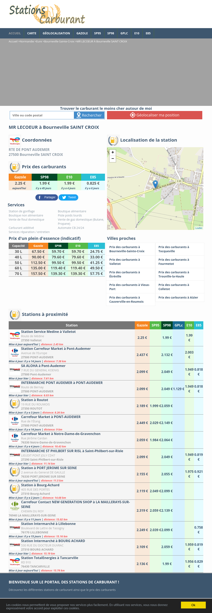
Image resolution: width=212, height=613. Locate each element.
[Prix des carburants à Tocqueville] (180, 249)
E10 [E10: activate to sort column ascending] (189, 325)
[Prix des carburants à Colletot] (180, 287)
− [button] (112, 159)
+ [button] (112, 153)
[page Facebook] (157, 31)
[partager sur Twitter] (68, 197)
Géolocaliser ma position (154, 115)
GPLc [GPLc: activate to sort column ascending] (179, 325)
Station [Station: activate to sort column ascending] (72, 325)
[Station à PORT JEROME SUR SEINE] (72, 474)
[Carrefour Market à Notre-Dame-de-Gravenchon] (72, 439)
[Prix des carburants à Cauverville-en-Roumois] (130, 299)
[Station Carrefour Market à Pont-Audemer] (72, 354)
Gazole (82, 33)
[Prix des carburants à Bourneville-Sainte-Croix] (130, 249)
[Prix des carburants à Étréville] (130, 274)
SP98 (110, 33)
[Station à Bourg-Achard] (72, 491)
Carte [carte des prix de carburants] (31, 33)
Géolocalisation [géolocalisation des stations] (56, 33)
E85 (148, 33)
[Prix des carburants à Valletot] (130, 262)
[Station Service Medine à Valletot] (72, 337)
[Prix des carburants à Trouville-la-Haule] (180, 274)
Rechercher (89, 115)
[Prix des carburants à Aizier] (180, 297)
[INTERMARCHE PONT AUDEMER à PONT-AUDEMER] (72, 388)
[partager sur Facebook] (47, 197)
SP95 (97, 33)
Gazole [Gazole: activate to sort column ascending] (142, 325)
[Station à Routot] (72, 406)
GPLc (124, 33)
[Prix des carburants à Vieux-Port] (130, 287)
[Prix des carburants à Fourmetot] (180, 262)
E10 (136, 33)
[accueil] (47, 14)
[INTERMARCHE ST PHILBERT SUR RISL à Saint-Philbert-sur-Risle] (72, 457)
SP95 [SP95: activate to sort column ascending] (155, 325)
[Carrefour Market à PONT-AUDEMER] (72, 423)
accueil (15, 33)
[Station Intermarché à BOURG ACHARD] (72, 547)
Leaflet (198, 228)
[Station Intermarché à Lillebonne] (72, 529)
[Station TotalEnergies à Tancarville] (72, 564)
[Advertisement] (106, 75)
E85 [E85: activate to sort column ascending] (198, 325)
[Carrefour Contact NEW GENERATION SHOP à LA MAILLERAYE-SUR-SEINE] (72, 510)
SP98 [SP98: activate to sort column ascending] (167, 325)
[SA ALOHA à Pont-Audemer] (72, 371)
